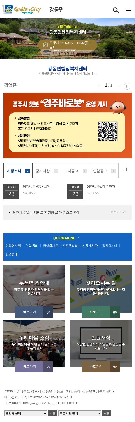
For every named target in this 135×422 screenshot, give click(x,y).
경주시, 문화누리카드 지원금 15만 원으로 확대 (46, 212)
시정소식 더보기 (127, 169)
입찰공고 (100, 171)
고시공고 (71, 171)
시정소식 (14, 171)
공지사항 (43, 171)
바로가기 (38, 312)
